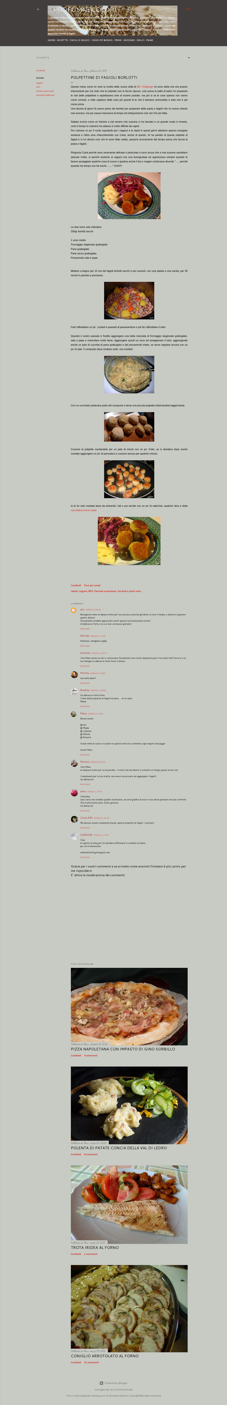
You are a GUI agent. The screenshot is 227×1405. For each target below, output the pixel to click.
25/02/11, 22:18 (101, 818)
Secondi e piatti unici (45, 95)
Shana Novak (125, 1389)
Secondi (129, 40)
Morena (84, 761)
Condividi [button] (40, 70)
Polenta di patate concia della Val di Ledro (119, 1148)
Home (51, 40)
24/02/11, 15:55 (97, 673)
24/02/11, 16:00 (98, 690)
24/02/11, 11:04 (98, 636)
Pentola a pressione (45, 91)
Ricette (62, 40)
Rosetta (84, 690)
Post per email (92, 585)
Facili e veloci (80, 40)
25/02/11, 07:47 (98, 762)
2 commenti (91, 1254)
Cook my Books (102, 40)
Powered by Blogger (113, 1383)
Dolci (140, 40)
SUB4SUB (86, 834)
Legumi (39, 83)
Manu (83, 713)
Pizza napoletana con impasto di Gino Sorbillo (123, 1049)
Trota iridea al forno (95, 1247)
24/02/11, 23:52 (95, 713)
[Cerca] (188, 9)
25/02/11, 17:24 (94, 791)
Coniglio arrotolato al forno (105, 1356)
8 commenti (91, 1154)
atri (82, 609)
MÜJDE (84, 636)
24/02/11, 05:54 (93, 609)
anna (83, 791)
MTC (38, 87)
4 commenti (91, 1055)
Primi (117, 40)
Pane (149, 40)
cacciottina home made (84, 510)
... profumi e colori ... (84, 9)
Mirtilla (84, 673)
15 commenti (91, 1362)
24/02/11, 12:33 (99, 653)
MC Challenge (145, 86)
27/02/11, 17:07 (101, 835)
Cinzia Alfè (86, 817)
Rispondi (85, 629)
